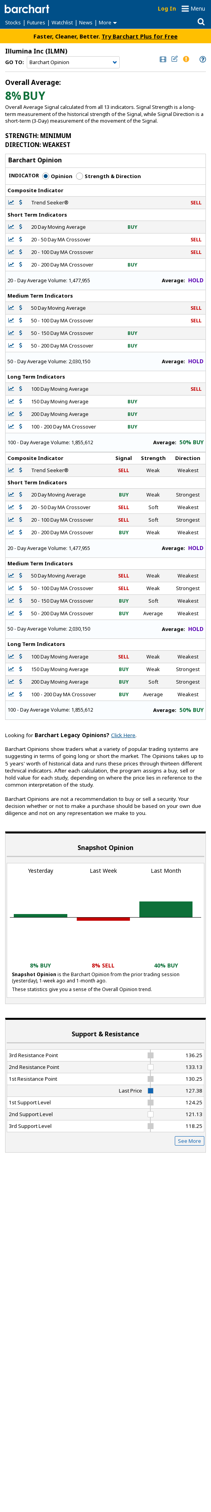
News (86, 22)
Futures (36, 22)
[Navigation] (73, 62)
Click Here (123, 735)
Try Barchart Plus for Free (140, 36)
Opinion (57, 176)
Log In (167, 8)
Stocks (13, 22)
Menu (198, 8)
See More (189, 1140)
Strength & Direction (108, 176)
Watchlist (62, 22)
